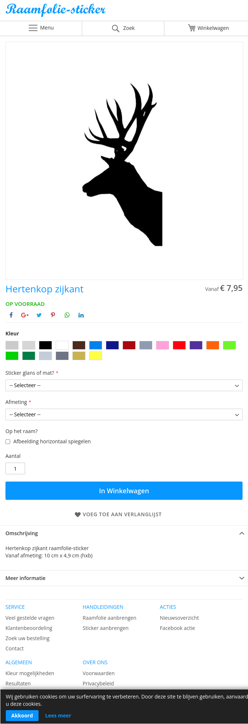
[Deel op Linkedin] (81, 315)
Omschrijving (21, 533)
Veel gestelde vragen (29, 617)
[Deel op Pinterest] (53, 315)
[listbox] (124, 351)
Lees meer (58, 715)
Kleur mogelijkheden (29, 673)
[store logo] (124, 12)
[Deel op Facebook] (11, 315)
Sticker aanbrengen (105, 627)
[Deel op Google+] (25, 315)
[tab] (124, 533)
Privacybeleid (98, 683)
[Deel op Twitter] (39, 315)
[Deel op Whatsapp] (67, 315)
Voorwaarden (99, 673)
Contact (14, 648)
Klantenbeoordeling (28, 627)
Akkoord (22, 715)
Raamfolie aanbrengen (109, 617)
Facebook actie (177, 627)
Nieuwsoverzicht (179, 617)
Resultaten (18, 683)
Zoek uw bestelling (27, 638)
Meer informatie (25, 578)
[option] (12, 345)
